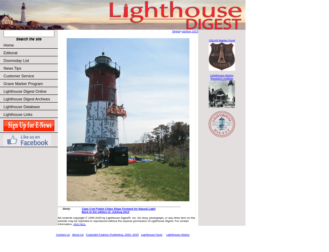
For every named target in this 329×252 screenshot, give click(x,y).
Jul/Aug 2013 (190, 31)
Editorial (30, 53)
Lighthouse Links (18, 114)
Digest (176, 31)
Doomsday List (16, 60)
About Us (77, 234)
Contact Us (63, 234)
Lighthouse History (177, 234)
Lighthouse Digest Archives (27, 99)
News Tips (12, 68)
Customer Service (30, 76)
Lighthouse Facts (151, 234)
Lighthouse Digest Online (25, 91)
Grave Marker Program (23, 84)
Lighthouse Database (22, 107)
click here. (79, 224)
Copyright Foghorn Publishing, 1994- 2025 (112, 234)
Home (9, 45)
